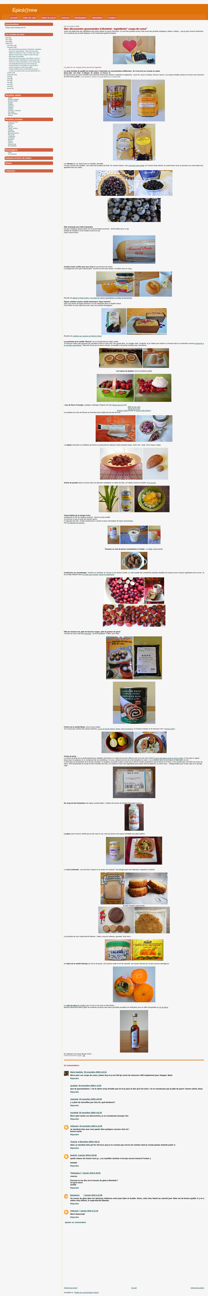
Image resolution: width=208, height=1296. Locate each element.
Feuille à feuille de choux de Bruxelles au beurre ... (24, 69)
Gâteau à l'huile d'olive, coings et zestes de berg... (24, 54)
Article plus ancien (197, 1288)
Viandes (10, 107)
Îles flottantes (12, 146)
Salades (10, 104)
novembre (10, 47)
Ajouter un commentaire (75, 1222)
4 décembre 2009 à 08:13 (89, 1142)
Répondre (74, 1078)
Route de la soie (134, 409)
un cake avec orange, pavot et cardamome (98, 574)
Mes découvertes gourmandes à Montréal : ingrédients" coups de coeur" (105, 28)
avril (8, 84)
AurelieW (74, 1113)
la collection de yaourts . (76, 523)
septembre (10, 74)
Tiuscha (73, 1142)
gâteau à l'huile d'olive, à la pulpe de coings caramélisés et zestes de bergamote (102, 298)
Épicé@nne (24, 10)
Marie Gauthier (76, 1072)
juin (8, 80)
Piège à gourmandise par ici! (15, 28)
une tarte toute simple (136, 165)
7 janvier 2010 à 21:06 (92, 1195)
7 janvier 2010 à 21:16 (88, 1211)
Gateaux (11, 130)
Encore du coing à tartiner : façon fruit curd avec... (24, 51)
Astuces (65, 18)
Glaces (10, 141)
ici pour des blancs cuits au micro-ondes (168, 758)
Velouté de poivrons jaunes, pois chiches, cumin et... (25, 58)
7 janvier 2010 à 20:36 (91, 1173)
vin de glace (163, 1007)
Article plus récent (70, 1288)
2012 (7, 37)
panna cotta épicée (143, 411)
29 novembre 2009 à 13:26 (90, 1086)
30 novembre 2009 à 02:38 (90, 1113)
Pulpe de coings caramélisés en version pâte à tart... (25, 60)
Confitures (11, 138)
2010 (7, 41)
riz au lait (152, 483)
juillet (9, 78)
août (8, 76)
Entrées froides (13, 101)
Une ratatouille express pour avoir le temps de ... (23, 63)
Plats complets (12, 113)
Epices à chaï (122, 411)
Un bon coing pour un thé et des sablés (21, 67)
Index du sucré (49, 18)
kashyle (73, 1155)
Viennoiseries (12, 154)
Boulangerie (80, 18)
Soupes (10, 102)
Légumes (11, 106)
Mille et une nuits (134, 407)
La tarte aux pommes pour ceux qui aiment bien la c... (25, 71)
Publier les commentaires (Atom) (86, 1292)
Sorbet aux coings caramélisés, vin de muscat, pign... (25, 62)
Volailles (10, 109)
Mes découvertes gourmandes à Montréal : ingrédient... (25, 49)
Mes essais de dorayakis (16, 56)
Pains (10, 152)
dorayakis (87, 634)
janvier (9, 88)
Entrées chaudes (13, 99)
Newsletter (97, 18)
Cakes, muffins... (13, 128)
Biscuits (10, 126)
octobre (9, 72)
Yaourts (10, 142)
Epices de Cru (117, 405)
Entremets (11, 131)
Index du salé (29, 18)
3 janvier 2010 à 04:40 (87, 1155)
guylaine (74, 1086)
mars (9, 86)
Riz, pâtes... (12, 112)
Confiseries (11, 136)
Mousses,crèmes (13, 133)
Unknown (74, 1126)
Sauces (10, 115)
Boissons (11, 139)
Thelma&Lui (75, 1173)
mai (8, 82)
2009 (7, 43)
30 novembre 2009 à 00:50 (90, 1099)
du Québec (76, 1005)
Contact (112, 18)
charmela (74, 1099)
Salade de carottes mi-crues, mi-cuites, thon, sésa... (24, 53)
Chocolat (11, 123)
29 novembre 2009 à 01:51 (95, 1072)
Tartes (10, 125)
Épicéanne (74, 1195)
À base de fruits (13, 122)
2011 (7, 39)
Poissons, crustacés (14, 110)
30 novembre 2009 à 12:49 (90, 1126)
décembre (10, 45)
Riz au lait (11, 134)
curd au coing (169, 729)
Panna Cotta (12, 144)
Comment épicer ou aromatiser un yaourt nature (23, 65)
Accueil (13, 18)
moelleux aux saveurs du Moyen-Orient (86, 336)
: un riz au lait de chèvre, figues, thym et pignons (115, 729)
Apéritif (10, 98)
